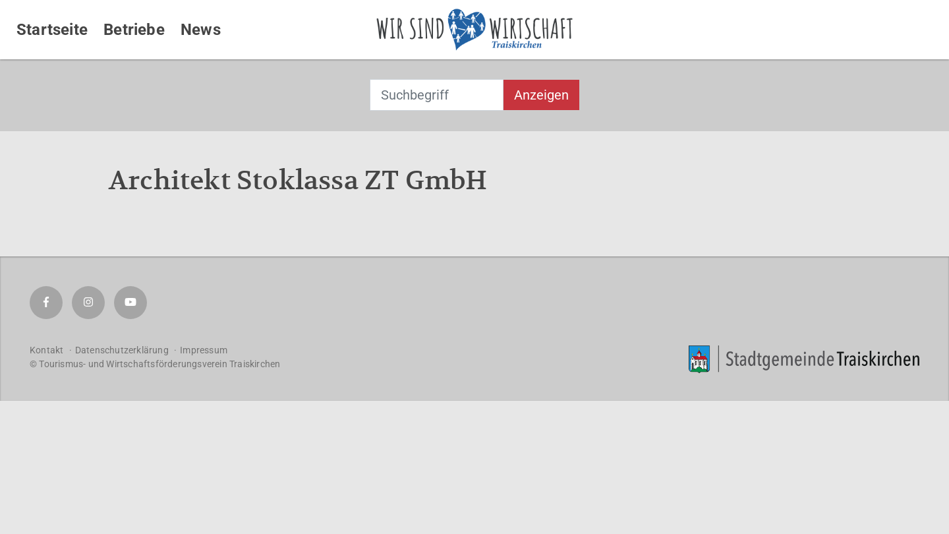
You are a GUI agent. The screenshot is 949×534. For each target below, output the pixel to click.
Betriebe (134, 29)
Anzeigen (541, 95)
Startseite (52, 29)
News (201, 29)
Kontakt (46, 350)
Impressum (203, 350)
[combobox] (436, 95)
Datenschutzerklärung (122, 350)
